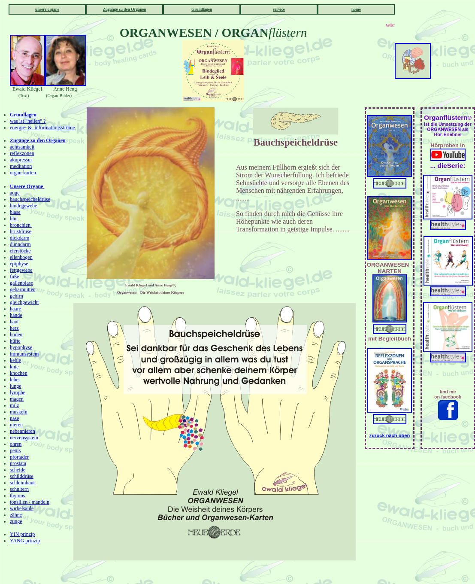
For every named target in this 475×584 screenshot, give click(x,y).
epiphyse (19, 264)
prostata (18, 463)
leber (15, 380)
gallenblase (21, 283)
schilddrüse (21, 476)
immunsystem (24, 354)
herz (14, 328)
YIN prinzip (22, 534)
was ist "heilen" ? (27, 121)
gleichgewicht (24, 302)
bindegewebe (23, 206)
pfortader (19, 457)
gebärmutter (22, 289)
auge (15, 193)
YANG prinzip (25, 541)
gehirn (16, 296)
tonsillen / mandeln (29, 502)
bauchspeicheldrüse (30, 199)
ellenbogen (21, 257)
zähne (16, 515)
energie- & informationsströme (42, 128)
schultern (19, 489)
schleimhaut (22, 483)
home (356, 9)
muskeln (18, 412)
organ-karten (23, 173)
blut (14, 219)
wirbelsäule (21, 508)
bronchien (21, 225)
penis (15, 450)
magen (17, 399)
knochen (18, 373)
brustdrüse (20, 231)
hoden (16, 335)
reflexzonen (22, 153)
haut (14, 322)
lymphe (17, 392)
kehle (15, 360)
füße (14, 277)
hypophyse (21, 347)
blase (15, 212)
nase (14, 418)
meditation (21, 166)
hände (16, 315)
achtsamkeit (22, 147)
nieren (16, 425)
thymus (17, 496)
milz (14, 405)
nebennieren (22, 431)
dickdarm (19, 238)
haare (15, 309)
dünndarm (20, 244)
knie (14, 367)
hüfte (15, 341)
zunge (16, 521)
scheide (17, 470)
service (278, 9)
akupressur (21, 160)
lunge (15, 386)
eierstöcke (20, 251)
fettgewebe (21, 270)
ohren (15, 444)
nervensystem (24, 438)
